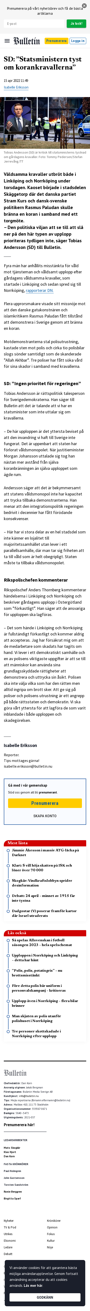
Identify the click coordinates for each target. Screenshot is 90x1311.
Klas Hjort (10, 1152)
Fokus (51, 1234)
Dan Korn (9, 1156)
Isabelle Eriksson (16, 87)
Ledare (8, 1247)
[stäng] (84, 5)
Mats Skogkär (12, 1147)
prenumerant (48, 792)
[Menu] (7, 40)
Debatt (8, 1254)
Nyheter (9, 1221)
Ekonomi (10, 1241)
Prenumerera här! (19, 1124)
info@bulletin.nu (29, 1096)
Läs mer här (33, 1285)
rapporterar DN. (40, 290)
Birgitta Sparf (12, 1198)
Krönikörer (54, 1221)
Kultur (51, 1241)
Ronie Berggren (13, 1191)
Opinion (52, 1227)
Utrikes (8, 1234)
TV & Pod (10, 1227)
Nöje (50, 1247)
